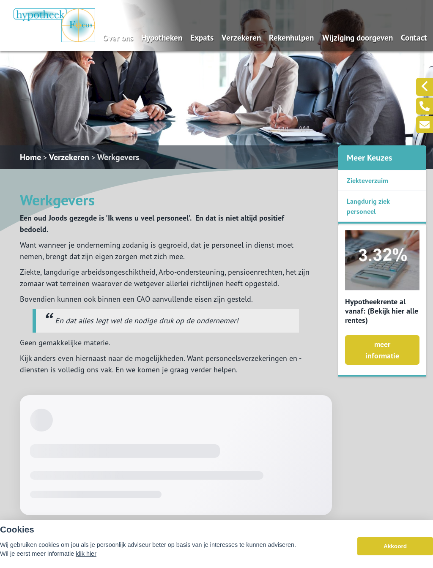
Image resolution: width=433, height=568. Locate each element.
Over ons (118, 37)
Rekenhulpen (291, 37)
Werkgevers (118, 157)
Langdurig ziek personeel (368, 206)
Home (30, 157)
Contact (414, 37)
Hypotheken (161, 37)
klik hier (86, 553)
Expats (202, 37)
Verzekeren (241, 37)
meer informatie (382, 349)
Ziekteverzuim (367, 180)
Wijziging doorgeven (357, 37)
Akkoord (395, 546)
